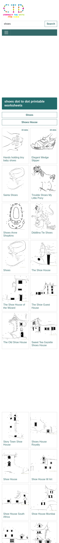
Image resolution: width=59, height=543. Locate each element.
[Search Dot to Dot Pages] (23, 24)
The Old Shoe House (15, 342)
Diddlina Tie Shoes (42, 232)
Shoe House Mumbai (43, 514)
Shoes (29, 115)
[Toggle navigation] (6, 32)
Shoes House (29, 122)
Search (51, 23)
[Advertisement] (29, 66)
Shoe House (10, 479)
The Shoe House (41, 270)
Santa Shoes (10, 195)
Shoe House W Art (42, 479)
